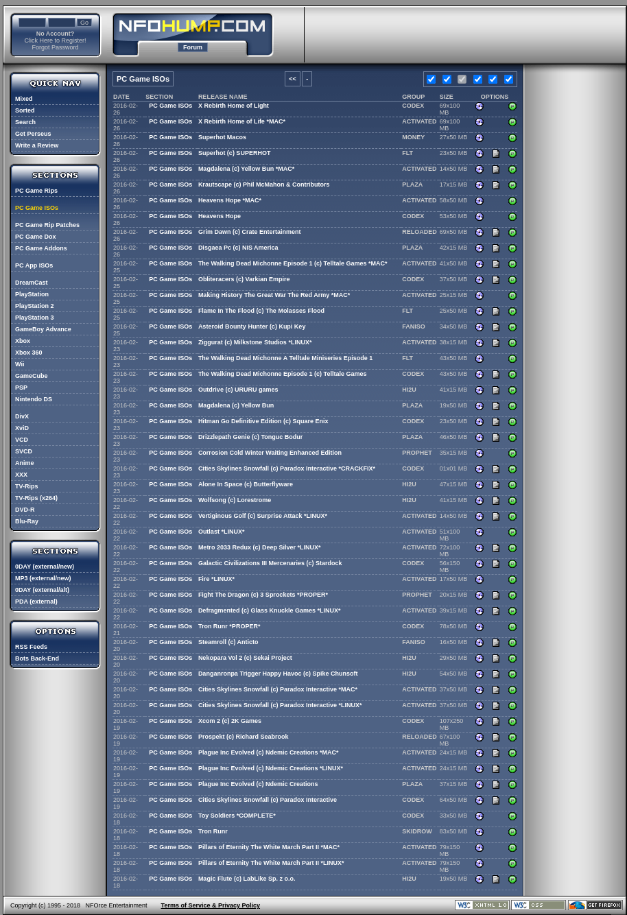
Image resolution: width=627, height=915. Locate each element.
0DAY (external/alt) (42, 589)
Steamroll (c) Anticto (228, 642)
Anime (24, 463)
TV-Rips (26, 486)
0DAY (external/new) (44, 566)
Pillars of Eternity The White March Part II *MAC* (269, 847)
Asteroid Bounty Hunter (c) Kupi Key (252, 326)
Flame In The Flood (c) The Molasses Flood (261, 310)
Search (25, 122)
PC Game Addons (41, 248)
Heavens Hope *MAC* (229, 200)
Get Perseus (33, 133)
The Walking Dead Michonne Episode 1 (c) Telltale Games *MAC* (293, 263)
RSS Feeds (31, 646)
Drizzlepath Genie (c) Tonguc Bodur (250, 436)
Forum (192, 47)
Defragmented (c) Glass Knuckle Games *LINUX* (269, 610)
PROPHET (417, 452)
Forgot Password (55, 47)
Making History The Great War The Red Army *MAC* (274, 295)
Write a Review (36, 145)
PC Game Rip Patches (47, 225)
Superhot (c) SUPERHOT (234, 153)
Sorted (25, 110)
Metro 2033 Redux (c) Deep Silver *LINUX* (259, 547)
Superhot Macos (222, 137)
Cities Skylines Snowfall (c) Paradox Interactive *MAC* (277, 689)
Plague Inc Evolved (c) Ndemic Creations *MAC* (268, 752)
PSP (21, 387)
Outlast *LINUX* (221, 531)
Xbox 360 (29, 352)
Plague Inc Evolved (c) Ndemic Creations (258, 784)
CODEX (413, 105)
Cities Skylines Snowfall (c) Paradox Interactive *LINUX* (280, 705)
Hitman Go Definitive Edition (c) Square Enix (263, 421)
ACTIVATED (419, 121)
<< (292, 78)
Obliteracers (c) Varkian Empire (244, 279)
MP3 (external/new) (43, 578)
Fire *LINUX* (216, 578)
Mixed (24, 98)
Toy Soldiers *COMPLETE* (237, 815)
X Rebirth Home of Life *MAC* (241, 121)
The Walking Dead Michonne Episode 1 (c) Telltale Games (282, 373)
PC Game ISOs (36, 207)
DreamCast (31, 282)
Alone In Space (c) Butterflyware (245, 484)
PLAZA (412, 184)
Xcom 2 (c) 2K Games (229, 720)
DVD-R (25, 509)
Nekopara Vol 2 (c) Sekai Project (245, 657)
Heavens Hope (219, 216)
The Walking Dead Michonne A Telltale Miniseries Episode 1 (285, 358)
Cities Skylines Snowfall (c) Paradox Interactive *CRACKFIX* (286, 468)
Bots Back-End (37, 658)
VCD (21, 439)
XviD (22, 428)
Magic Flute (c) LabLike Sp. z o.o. (247, 878)
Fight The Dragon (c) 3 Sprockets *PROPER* (263, 594)
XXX (21, 474)
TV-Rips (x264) (36, 498)
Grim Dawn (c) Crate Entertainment (249, 231)
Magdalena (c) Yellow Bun (236, 405)
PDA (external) (36, 601)
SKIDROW (417, 831)
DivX (22, 416)
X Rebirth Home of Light (233, 105)
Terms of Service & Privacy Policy (210, 905)
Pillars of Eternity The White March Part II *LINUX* (271, 862)
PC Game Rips (36, 190)
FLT (407, 153)
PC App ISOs (34, 265)
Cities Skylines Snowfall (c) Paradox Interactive (267, 799)
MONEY (413, 137)
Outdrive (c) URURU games (238, 389)
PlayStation (32, 294)
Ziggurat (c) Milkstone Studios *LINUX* (255, 342)
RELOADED (419, 231)
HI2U (409, 389)
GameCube (31, 375)
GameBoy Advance (43, 329)
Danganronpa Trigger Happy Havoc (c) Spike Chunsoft (278, 673)
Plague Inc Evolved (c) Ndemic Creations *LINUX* (270, 768)
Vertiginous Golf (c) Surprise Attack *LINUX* (262, 515)
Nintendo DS (33, 399)
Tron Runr (213, 831)
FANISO (413, 326)
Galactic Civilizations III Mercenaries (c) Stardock (270, 563)
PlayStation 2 (34, 305)
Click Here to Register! (55, 40)
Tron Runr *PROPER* (229, 626)
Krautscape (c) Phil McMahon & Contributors (264, 184)
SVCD (23, 451)
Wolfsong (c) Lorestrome (234, 500)
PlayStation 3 (34, 317)
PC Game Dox (35, 236)
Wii (19, 364)
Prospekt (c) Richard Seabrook (243, 736)
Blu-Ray (26, 521)
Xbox (22, 340)
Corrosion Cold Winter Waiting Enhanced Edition (270, 452)
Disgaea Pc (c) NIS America (238, 247)
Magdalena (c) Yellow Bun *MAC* (246, 168)
